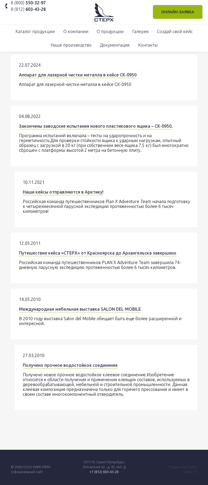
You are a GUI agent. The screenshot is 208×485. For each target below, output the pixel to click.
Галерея (140, 31)
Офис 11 (190, 472)
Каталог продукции (35, 31)
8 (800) (28, 2)
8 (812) (28, 9)
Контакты (148, 45)
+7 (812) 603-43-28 (104, 472)
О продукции (110, 31)
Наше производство (71, 45)
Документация (114, 45)
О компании (75, 31)
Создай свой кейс (175, 31)
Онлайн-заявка (177, 12)
